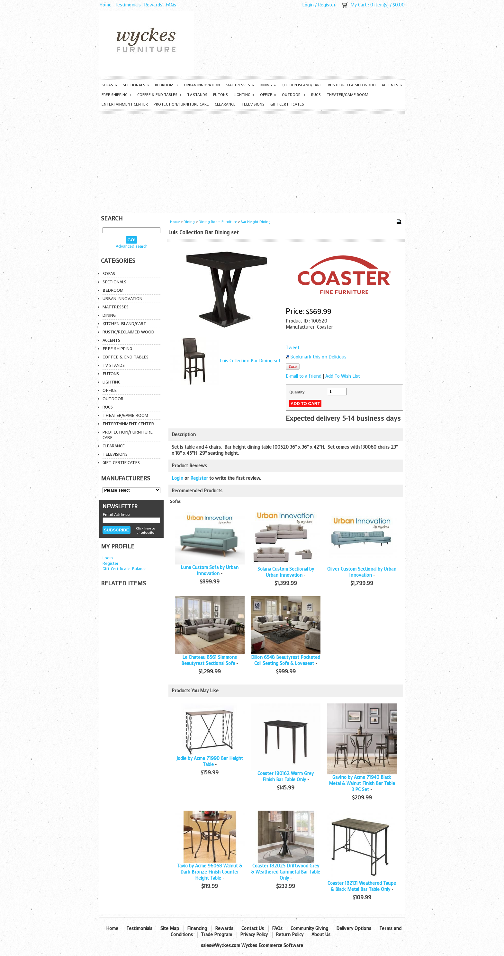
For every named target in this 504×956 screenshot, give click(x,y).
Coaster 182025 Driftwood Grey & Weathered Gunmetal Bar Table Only (285, 872)
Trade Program (216, 935)
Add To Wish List (342, 376)
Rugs (316, 94)
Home (105, 5)
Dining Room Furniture (218, 222)
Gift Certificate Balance (125, 569)
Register (327, 5)
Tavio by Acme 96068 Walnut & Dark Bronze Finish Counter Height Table (209, 872)
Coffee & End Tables (159, 94)
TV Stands (197, 94)
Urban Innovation (202, 85)
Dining (268, 85)
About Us (320, 935)
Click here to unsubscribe (145, 530)
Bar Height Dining (256, 222)
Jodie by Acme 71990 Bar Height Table (209, 761)
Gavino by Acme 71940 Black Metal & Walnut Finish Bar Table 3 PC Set (362, 783)
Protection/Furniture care (181, 104)
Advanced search (132, 246)
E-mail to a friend (303, 376)
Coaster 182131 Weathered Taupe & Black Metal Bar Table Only (362, 886)
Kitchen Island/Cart (302, 85)
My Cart (358, 5)
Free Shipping (116, 94)
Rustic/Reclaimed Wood (352, 85)
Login (308, 5)
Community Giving (309, 929)
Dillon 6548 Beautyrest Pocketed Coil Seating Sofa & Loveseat (285, 660)
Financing (197, 929)
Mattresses (240, 85)
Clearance (225, 104)
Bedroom (166, 85)
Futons (220, 94)
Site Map (169, 929)
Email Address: (116, 514)
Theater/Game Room (347, 94)
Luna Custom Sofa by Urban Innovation (210, 570)
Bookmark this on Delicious (318, 357)
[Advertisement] (252, 162)
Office (268, 94)
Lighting (244, 94)
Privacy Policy (254, 935)
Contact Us (252, 929)
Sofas (109, 85)
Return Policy (289, 935)
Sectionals (136, 85)
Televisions (253, 104)
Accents (392, 85)
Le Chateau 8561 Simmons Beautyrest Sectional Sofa (209, 660)
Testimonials (128, 5)
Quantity (296, 392)
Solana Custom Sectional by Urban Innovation (285, 572)
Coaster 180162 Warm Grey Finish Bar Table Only (285, 777)
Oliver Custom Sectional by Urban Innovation (361, 572)
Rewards (153, 5)
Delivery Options (353, 929)
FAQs (171, 5)
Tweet (293, 348)
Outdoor (293, 94)
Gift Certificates (287, 104)
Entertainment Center (125, 104)
